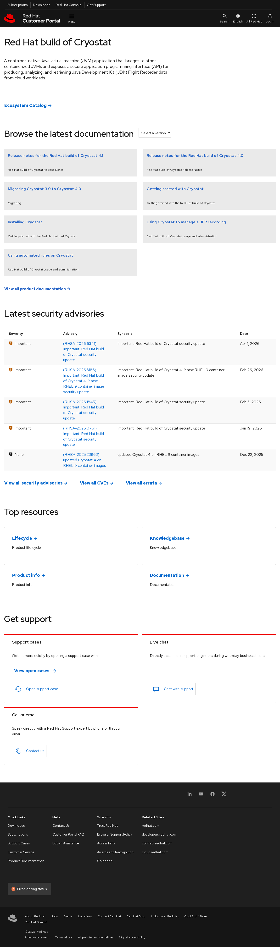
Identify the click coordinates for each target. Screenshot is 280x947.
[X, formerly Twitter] (224, 795)
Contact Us (60, 825)
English (238, 18)
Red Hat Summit (36, 922)
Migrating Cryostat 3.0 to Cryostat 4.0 (44, 188)
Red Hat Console (68, 5)
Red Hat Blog (136, 916)
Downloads (41, 5)
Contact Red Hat (109, 916)
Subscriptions (17, 5)
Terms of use (63, 937)
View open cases (31, 670)
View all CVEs (94, 483)
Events (68, 916)
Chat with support (178, 688)
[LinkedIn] (189, 795)
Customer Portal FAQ (68, 834)
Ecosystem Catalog (25, 105)
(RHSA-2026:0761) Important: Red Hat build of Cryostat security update (83, 436)
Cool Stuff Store (195, 916)
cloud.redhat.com (155, 852)
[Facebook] (212, 795)
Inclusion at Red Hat (165, 916)
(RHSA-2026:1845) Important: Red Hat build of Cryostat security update (83, 410)
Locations (85, 916)
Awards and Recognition (115, 852)
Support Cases (19, 843)
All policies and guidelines (95, 937)
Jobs (54, 916)
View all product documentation (35, 288)
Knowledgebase (167, 538)
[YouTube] (201, 795)
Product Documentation (26, 861)
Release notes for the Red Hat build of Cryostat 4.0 (195, 155)
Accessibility (106, 843)
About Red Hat (35, 916)
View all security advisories (33, 483)
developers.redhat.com (159, 834)
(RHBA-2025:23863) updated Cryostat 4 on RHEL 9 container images (84, 460)
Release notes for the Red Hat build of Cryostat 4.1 (55, 155)
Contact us (35, 750)
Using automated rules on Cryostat (40, 255)
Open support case (42, 688)
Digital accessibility (132, 937)
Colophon (104, 861)
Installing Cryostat (25, 222)
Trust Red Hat (107, 825)
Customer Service (21, 852)
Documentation (167, 575)
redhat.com (150, 825)
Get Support (96, 5)
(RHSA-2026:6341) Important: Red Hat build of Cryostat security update (83, 352)
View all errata (141, 483)
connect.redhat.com (157, 843)
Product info (26, 575)
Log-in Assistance (65, 843)
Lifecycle (22, 538)
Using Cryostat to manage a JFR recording (186, 222)
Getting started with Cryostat (175, 188)
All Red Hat (254, 18)
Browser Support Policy (114, 834)
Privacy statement (37, 937)
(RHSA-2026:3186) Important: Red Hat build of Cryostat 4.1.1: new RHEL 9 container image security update (83, 380)
